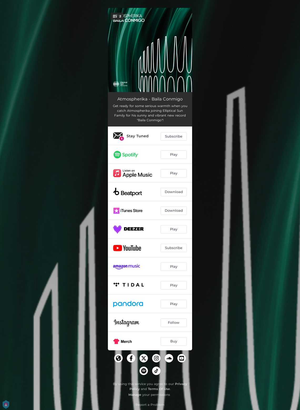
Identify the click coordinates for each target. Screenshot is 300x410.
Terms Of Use (159, 389)
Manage (134, 395)
